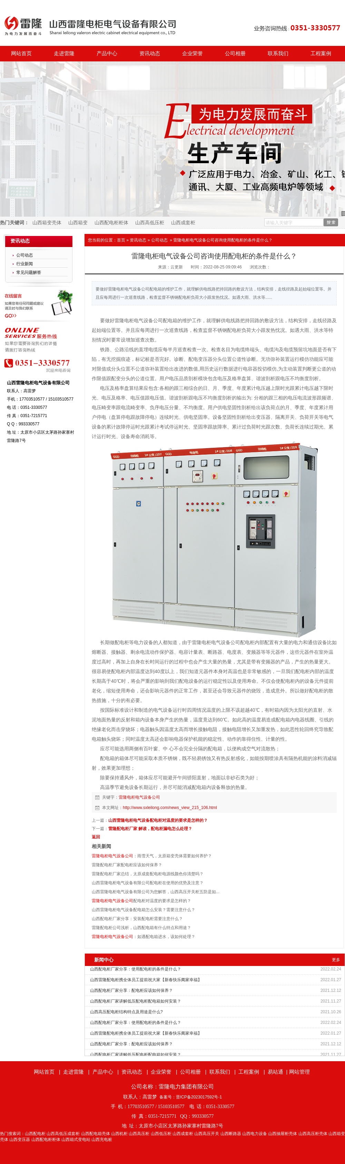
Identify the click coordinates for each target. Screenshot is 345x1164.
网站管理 (299, 1072)
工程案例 (320, 53)
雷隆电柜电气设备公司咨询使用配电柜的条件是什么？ (223, 240)
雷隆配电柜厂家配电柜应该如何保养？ (127, 864)
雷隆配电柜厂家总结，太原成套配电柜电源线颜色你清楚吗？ (148, 873)
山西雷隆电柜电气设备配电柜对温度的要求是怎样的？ (158, 820)
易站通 (278, 1072)
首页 (121, 240)
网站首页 (21, 53)
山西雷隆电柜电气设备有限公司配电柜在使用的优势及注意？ (148, 882)
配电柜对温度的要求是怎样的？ (141, 900)
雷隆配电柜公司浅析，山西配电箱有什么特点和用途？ (141, 927)
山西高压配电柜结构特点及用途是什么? (126, 1011)
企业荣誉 (192, 53)
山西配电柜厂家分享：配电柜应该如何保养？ (131, 990)
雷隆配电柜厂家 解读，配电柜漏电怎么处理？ (150, 828)
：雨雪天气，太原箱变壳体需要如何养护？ (152, 856)
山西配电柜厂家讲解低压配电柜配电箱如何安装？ (135, 1001)
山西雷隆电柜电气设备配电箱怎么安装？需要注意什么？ (143, 909)
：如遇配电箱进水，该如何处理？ (143, 936)
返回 (96, 837)
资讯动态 (149, 53)
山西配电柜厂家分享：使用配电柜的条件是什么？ (135, 969)
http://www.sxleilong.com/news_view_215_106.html (170, 807)
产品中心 (107, 53)
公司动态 (159, 240)
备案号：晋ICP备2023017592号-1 (190, 1097)
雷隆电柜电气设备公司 (139, 797)
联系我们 (278, 53)
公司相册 (235, 53)
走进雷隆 (64, 53)
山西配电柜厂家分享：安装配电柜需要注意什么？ (137, 918)
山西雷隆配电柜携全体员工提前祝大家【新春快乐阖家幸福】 (146, 979)
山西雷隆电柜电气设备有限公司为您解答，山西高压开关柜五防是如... (155, 891)
